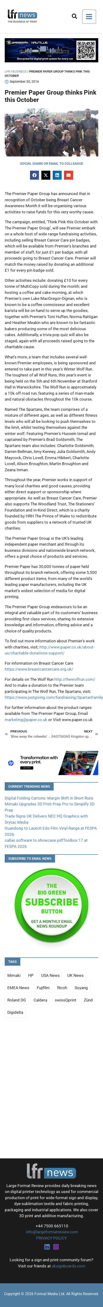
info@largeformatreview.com (51, 1231)
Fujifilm (43, 987)
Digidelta (15, 1012)
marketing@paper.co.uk (26, 719)
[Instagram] (56, 1247)
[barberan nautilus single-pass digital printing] (51, 50)
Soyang (81, 987)
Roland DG (16, 1000)
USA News (50, 975)
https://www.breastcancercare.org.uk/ (39, 669)
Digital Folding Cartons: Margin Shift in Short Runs (49, 798)
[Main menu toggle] (89, 16)
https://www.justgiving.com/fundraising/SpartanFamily (54, 697)
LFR (7, 71)
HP (31, 975)
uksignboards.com (68, 1266)
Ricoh (62, 987)
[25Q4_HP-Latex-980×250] (51, 762)
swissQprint (65, 1000)
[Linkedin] (47, 1247)
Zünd (88, 1000)
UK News (75, 975)
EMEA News (18, 987)
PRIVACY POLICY (51, 1238)
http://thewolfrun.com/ (74, 679)
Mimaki (14, 975)
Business (20, 71)
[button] (75, 17)
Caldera (40, 1000)
